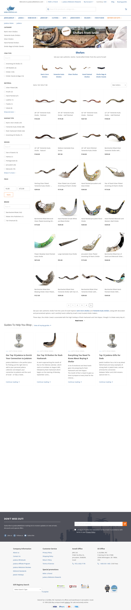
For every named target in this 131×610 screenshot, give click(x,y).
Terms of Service (48, 564)
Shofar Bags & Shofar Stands (14, 47)
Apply (9, 196)
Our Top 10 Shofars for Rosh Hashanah (49, 357)
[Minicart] (126, 9)
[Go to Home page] (10, 9)
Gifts (64, 18)
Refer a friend (52, 2)
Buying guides (122, 2)
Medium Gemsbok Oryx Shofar (66, 150)
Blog (112, 2)
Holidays (87, 18)
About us (16, 553)
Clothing (55, 18)
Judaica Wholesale (19, 560)
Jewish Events (75, 18)
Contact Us (16, 556)
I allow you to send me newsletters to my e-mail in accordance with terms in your (100, 531)
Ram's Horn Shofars (11, 33)
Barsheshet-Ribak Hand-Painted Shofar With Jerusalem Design (113, 291)
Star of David (99, 18)
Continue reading (12, 383)
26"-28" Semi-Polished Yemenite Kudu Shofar (89, 150)
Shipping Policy (48, 556)
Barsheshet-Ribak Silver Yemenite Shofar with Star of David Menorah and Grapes (68, 291)
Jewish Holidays (18, 575)
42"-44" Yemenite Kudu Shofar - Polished (89, 115)
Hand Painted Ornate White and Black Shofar (67, 221)
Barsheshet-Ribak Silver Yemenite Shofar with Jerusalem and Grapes (89, 291)
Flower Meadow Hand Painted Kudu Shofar (44, 256)
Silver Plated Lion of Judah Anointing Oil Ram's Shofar (67, 185)
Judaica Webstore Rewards (71, 2)
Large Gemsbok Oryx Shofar (67, 255)
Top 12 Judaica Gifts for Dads (112, 356)
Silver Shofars (9, 40)
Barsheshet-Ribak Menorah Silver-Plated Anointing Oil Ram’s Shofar (43, 221)
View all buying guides (42, 326)
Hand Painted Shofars (11, 44)
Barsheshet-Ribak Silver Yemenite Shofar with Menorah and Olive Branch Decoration (114, 150)
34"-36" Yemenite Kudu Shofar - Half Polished (66, 115)
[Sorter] (119, 86)
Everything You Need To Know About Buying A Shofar (79, 359)
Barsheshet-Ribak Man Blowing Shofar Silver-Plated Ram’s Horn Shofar (44, 291)
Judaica (21, 18)
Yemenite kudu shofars (101, 312)
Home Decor (32, 18)
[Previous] (69, 306)
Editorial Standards (19, 571)
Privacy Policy (90, 532)
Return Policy (47, 560)
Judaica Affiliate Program (21, 564)
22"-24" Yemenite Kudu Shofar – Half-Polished (113, 115)
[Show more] (10, 113)
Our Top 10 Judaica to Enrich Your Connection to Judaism (18, 357)
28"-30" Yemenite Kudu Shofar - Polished (42, 115)
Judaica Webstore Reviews (22, 567)
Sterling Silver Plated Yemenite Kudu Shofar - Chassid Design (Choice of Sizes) (43, 185)
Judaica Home (9, 24)
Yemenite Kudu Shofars (12, 36)
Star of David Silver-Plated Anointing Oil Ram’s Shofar (114, 185)
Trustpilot (45, 592)
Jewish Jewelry (9, 18)
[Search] (17, 59)
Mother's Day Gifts (113, 18)
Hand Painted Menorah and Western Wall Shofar (114, 221)
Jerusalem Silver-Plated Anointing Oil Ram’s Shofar (90, 256)
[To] (24, 189)
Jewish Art (44, 18)
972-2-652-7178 (80, 564)
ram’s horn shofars (83, 312)
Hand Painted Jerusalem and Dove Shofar (91, 185)
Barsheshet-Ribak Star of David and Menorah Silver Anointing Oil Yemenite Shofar (115, 256)
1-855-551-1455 (105, 564)
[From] (10, 189)
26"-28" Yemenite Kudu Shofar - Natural (42, 150)
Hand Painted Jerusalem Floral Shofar (91, 221)
